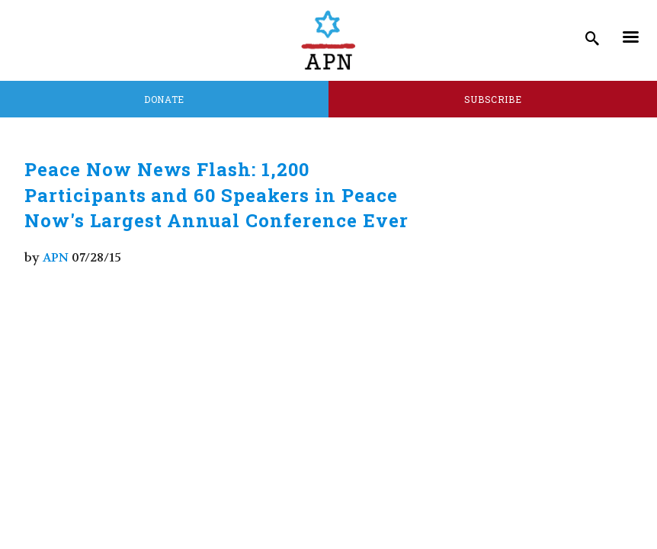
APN (56, 257)
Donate (164, 99)
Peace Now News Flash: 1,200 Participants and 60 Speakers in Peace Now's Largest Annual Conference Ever (216, 195)
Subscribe (493, 99)
